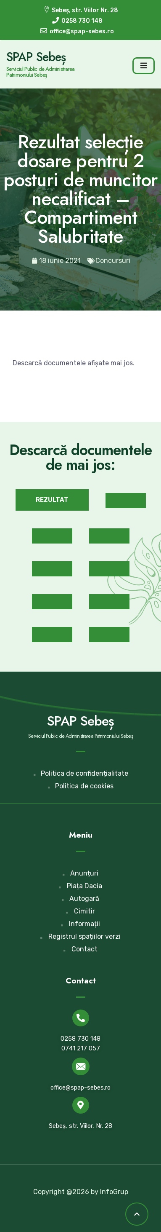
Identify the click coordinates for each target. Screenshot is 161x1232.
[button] (52, 500)
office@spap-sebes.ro (80, 1087)
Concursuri (112, 261)
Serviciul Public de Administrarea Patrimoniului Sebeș (40, 72)
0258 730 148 (80, 1038)
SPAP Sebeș (36, 57)
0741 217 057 (80, 1048)
